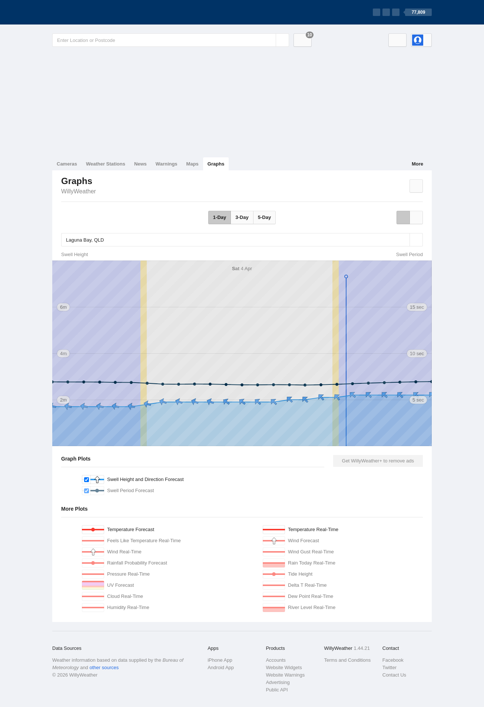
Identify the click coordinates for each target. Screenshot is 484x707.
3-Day (241, 217)
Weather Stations (105, 164)
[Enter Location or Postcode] (170, 40)
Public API (277, 690)
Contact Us (394, 675)
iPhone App (220, 660)
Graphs (216, 164)
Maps (192, 164)
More (417, 164)
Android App (221, 667)
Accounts (275, 660)
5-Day (264, 217)
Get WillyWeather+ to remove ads (378, 461)
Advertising (277, 682)
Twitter (389, 667)
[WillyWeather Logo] (87, 12)
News (140, 164)
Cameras (67, 164)
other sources (104, 667)
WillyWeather (78, 191)
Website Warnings (285, 675)
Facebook (393, 660)
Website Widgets (284, 667)
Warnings (167, 164)
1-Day (219, 217)
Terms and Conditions (347, 660)
